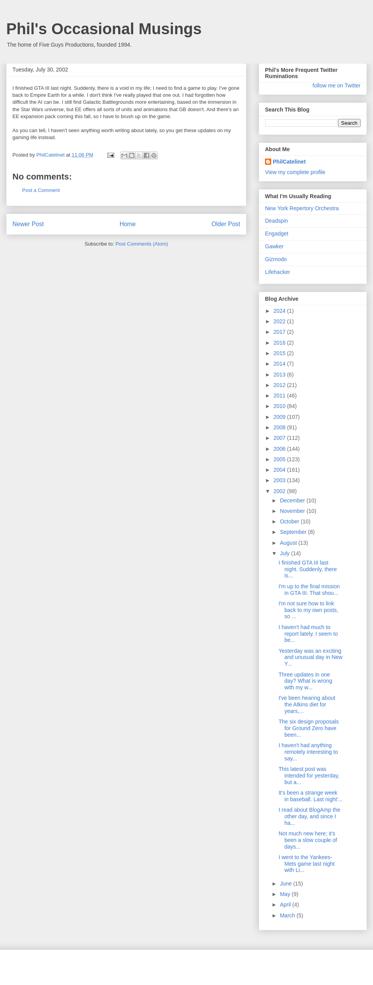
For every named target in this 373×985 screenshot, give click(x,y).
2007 (280, 438)
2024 (280, 311)
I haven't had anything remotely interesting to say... (308, 752)
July (285, 553)
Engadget (276, 233)
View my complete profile (295, 172)
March (288, 915)
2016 (280, 343)
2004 (280, 470)
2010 (280, 406)
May (285, 894)
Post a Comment (41, 190)
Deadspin (276, 221)
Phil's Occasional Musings (104, 28)
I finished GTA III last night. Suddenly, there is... (308, 569)
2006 (280, 449)
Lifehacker (277, 272)
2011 (280, 395)
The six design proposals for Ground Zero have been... (309, 728)
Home (128, 224)
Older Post (225, 224)
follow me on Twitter (337, 85)
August (289, 543)
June (286, 883)
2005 (280, 459)
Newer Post (28, 224)
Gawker (274, 246)
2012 (280, 385)
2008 (280, 427)
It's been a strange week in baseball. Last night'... (311, 796)
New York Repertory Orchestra (302, 208)
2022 (280, 321)
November (293, 511)
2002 (280, 491)
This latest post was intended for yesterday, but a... (309, 775)
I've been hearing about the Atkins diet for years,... (307, 704)
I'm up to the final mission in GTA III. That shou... (309, 589)
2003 (280, 480)
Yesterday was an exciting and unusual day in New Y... (310, 657)
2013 (280, 374)
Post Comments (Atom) (141, 244)
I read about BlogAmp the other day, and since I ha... (309, 816)
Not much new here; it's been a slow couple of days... (308, 840)
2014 (280, 364)
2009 (280, 417)
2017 (280, 332)
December (293, 500)
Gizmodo (276, 259)
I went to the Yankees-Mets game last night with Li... (307, 863)
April (286, 904)
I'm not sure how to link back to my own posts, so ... (308, 610)
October (290, 521)
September (294, 532)
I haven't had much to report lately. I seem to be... (308, 633)
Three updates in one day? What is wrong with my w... (305, 681)
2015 (280, 353)
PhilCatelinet (289, 162)
